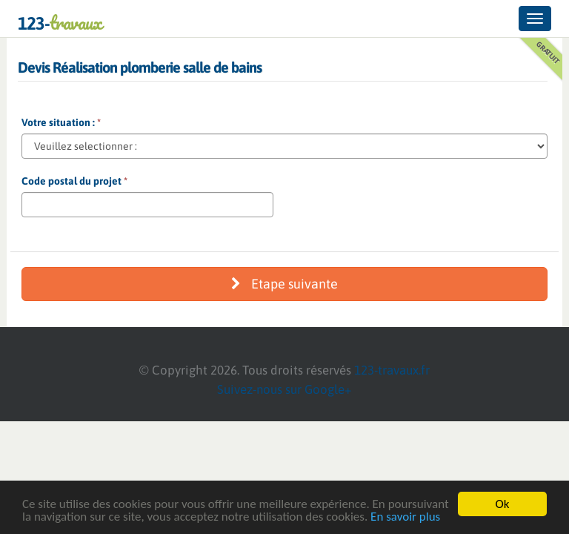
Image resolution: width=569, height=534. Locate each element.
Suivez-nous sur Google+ (284, 389)
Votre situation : (61, 122)
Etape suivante (284, 283)
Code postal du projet (74, 181)
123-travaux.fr (392, 370)
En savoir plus (405, 517)
